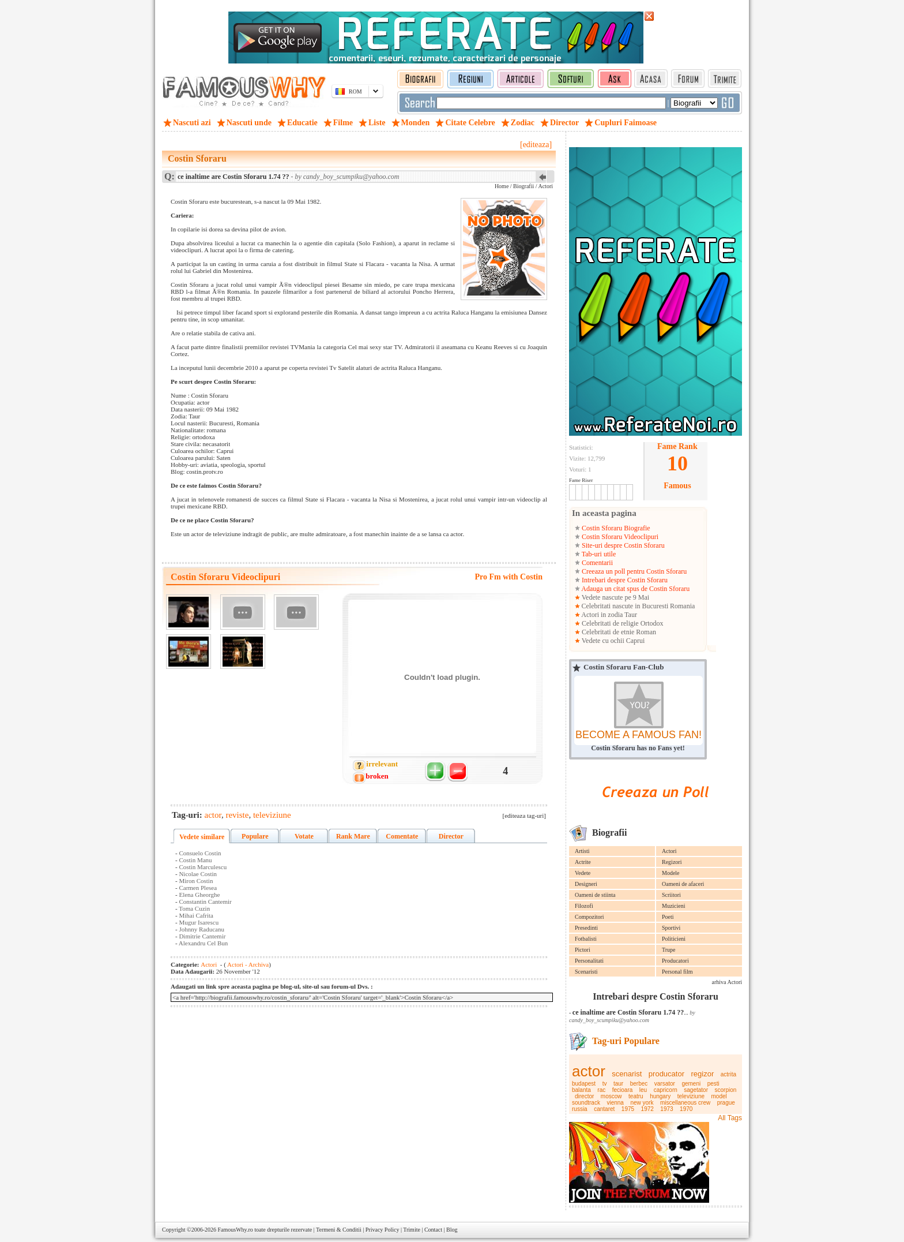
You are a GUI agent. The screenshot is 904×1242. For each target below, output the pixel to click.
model (719, 1096)
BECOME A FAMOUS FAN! (638, 734)
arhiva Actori (727, 982)
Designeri (586, 884)
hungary (660, 1096)
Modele (671, 873)
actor (588, 1071)
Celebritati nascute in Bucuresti (625, 606)
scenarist (627, 1073)
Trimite (411, 1229)
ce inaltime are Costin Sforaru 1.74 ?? (628, 1012)
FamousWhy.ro (235, 1229)
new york (641, 1102)
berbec (639, 1083)
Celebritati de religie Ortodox (622, 623)
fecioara (622, 1090)
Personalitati (589, 960)
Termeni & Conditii (338, 1229)
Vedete (582, 873)
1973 (666, 1109)
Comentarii (596, 563)
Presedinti (586, 928)
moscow (611, 1096)
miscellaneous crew (685, 1102)
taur (618, 1083)
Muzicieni (673, 906)
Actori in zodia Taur (608, 615)
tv (604, 1083)
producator (666, 1073)
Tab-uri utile (598, 554)
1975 (628, 1109)
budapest (584, 1083)
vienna (615, 1102)
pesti (713, 1083)
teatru (635, 1096)
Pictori (582, 950)
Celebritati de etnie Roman (618, 632)
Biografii (523, 186)
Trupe (669, 950)
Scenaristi (586, 971)
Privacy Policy (383, 1229)
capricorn (665, 1090)
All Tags (730, 1118)
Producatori (675, 960)
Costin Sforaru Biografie (615, 528)
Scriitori (671, 895)
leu (643, 1090)
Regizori (671, 862)
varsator (664, 1083)
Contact (433, 1229)
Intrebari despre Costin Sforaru (624, 580)
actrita (728, 1074)
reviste (236, 815)
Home (501, 186)
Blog (451, 1229)
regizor (702, 1073)
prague (726, 1102)
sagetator (696, 1090)
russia (579, 1109)
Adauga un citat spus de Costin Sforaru (635, 589)
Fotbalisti (586, 939)
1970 (686, 1109)
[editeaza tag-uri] (524, 815)
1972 (647, 1109)
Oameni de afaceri (683, 884)
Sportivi (671, 928)
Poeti (668, 917)
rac (601, 1090)
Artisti (582, 851)
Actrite (583, 862)
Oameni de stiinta (595, 895)
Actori (669, 851)
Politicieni (673, 939)
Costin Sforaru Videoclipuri (619, 537)
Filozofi (584, 906)
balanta (581, 1090)
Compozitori (589, 917)
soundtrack (586, 1102)
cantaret (604, 1109)
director (584, 1096)
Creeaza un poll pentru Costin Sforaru (633, 571)
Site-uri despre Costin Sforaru (622, 545)
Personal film (677, 971)
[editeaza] (536, 144)
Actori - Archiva (247, 964)
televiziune (691, 1096)
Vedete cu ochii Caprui (612, 641)
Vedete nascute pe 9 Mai (614, 597)
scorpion (726, 1090)
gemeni (690, 1083)
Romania (682, 606)
